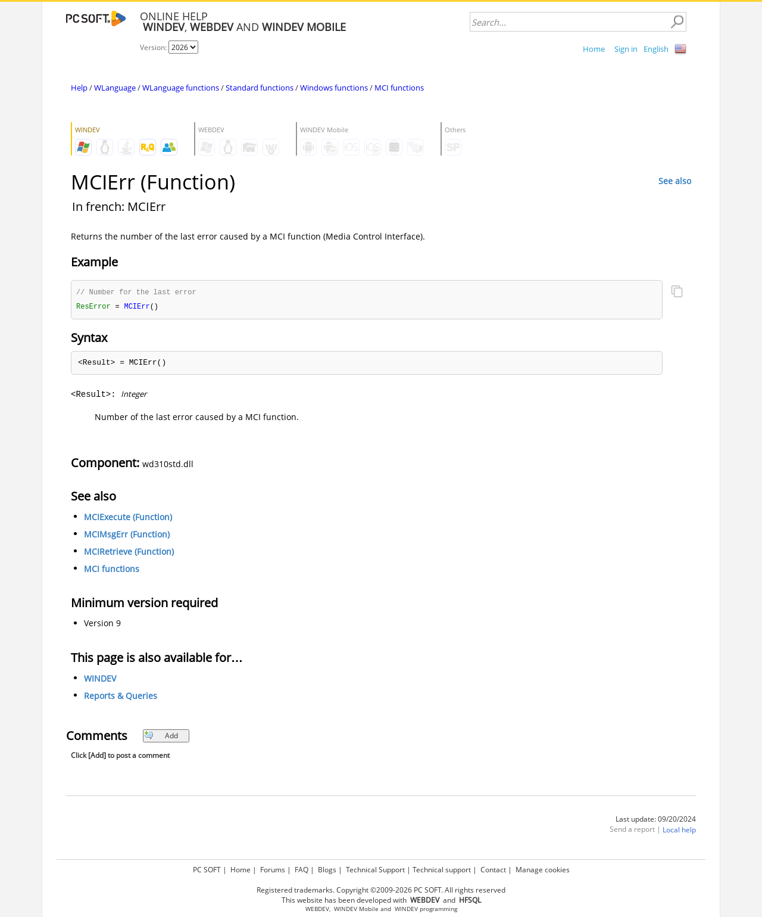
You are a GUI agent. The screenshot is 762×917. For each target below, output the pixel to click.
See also (674, 180)
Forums (272, 870)
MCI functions (399, 87)
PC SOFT (207, 870)
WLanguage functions (180, 87)
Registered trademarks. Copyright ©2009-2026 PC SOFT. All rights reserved (381, 890)
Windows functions (334, 87)
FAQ (301, 870)
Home (594, 48)
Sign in (626, 48)
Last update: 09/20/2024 (656, 820)
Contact (493, 870)
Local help (679, 831)
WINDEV (100, 679)
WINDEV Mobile (356, 909)
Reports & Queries (120, 696)
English (656, 48)
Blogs (327, 870)
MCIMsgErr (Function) (127, 535)
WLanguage (115, 87)
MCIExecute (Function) (128, 518)
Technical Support (375, 870)
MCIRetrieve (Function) (129, 552)
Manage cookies (543, 870)
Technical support (442, 870)
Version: (154, 47)
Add (161, 737)
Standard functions (259, 87)
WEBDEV (317, 909)
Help (79, 87)
